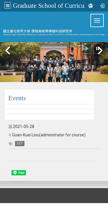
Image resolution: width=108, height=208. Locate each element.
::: (2, 14)
